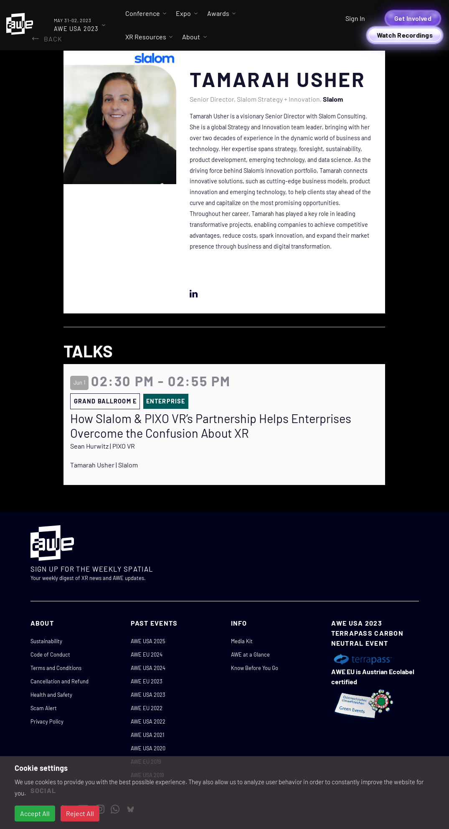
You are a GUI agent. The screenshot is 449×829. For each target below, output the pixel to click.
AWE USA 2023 (148, 694)
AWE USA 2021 (147, 734)
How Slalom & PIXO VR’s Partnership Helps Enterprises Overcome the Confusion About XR (210, 425)
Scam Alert (43, 708)
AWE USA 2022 (148, 721)
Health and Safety (51, 694)
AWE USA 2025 (148, 641)
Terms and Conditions (55, 668)
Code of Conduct (50, 654)
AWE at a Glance (250, 654)
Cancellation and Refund (59, 681)
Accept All (35, 813)
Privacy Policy (46, 721)
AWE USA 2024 (148, 668)
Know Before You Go (254, 668)
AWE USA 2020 (148, 748)
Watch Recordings (405, 35)
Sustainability (46, 641)
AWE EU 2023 (146, 681)
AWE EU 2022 (146, 708)
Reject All (80, 813)
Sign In (355, 18)
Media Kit (242, 641)
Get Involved (412, 18)
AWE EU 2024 (146, 654)
